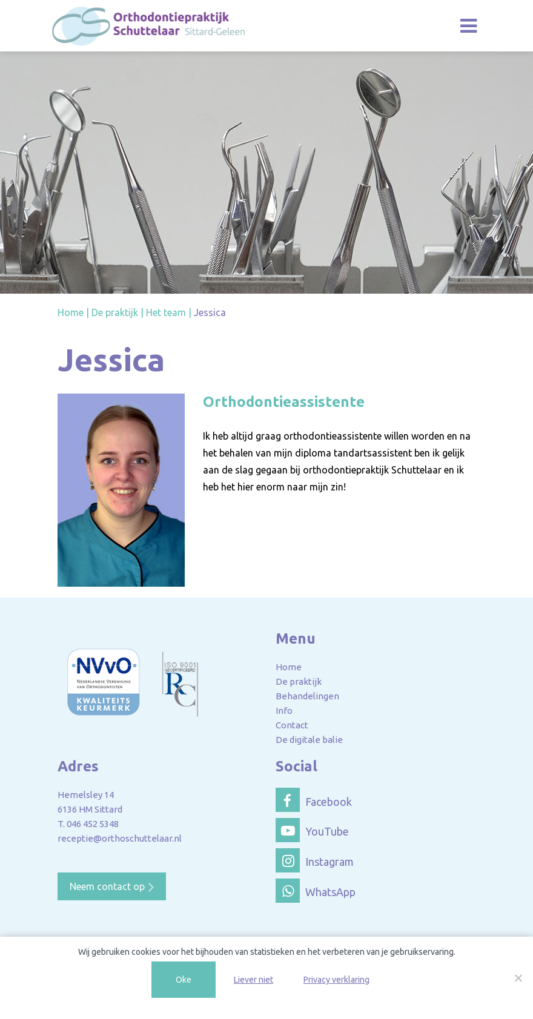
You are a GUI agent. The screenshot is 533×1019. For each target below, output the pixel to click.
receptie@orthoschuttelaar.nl (120, 838)
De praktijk (299, 681)
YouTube (312, 830)
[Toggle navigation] (468, 25)
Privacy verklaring (336, 979)
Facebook (314, 800)
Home (289, 667)
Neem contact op (107, 886)
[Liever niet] (518, 978)
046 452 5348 (93, 824)
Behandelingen (307, 696)
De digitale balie (309, 739)
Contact (292, 725)
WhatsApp (316, 891)
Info (284, 710)
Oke (183, 979)
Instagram (315, 860)
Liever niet (253, 979)
